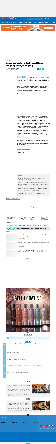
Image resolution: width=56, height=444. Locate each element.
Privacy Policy (42, 432)
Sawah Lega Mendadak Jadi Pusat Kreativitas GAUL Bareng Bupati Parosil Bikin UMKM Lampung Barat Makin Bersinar (19, 394)
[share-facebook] (38, 69)
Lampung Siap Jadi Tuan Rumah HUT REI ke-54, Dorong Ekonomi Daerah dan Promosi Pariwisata (19, 386)
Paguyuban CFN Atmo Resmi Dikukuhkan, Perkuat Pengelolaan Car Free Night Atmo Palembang (32, 237)
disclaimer (48, 432)
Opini (54, 22)
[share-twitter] (40, 69)
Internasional (37, 421)
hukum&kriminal (40, 22)
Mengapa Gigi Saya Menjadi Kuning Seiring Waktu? (24, 373)
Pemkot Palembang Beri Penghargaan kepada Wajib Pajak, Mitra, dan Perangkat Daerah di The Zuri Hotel (19, 390)
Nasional (25, 22)
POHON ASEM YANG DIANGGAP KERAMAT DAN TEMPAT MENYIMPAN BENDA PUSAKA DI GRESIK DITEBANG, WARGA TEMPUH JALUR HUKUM (27, 360)
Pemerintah (24, 149)
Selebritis (36, 422)
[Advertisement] (28, 8)
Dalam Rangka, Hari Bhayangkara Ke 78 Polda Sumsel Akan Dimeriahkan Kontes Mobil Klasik (33, 154)
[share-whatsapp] (43, 69)
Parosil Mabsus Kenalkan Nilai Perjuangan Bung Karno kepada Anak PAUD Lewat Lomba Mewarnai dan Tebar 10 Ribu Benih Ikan (34, 253)
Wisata (46, 22)
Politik (34, 22)
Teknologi (3, 424)
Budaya (50, 22)
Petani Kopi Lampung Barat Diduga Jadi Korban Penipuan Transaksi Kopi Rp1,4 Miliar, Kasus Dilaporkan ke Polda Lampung (33, 245)
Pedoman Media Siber (44, 430)
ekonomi (30, 22)
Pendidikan (20, 22)
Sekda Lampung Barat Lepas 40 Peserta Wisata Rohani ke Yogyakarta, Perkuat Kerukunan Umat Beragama (28, 412)
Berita (11, 337)
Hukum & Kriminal (26, 421)
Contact (50, 430)
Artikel (14, 22)
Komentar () (47, 69)
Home (3, 22)
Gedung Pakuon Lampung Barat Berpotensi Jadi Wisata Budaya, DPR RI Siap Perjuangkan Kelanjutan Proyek (19, 408)
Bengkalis (38, 77)
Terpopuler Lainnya (28, 379)
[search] (35, 19)
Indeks (6, 22)
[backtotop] (28, 416)
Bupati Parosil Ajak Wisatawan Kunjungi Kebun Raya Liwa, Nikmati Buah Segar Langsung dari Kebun (29, 345)
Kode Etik (45, 429)
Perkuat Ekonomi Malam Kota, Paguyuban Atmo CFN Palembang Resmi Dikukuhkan (28, 366)
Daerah (10, 22)
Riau (29, 149)
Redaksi (41, 429)
